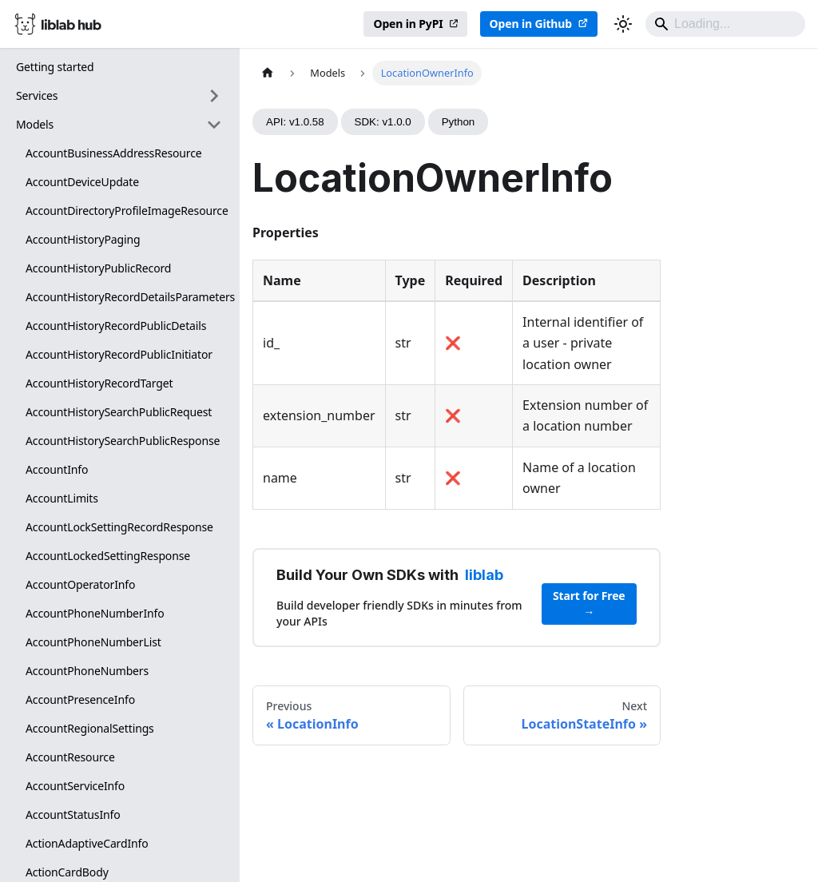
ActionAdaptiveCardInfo (87, 843)
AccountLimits (62, 498)
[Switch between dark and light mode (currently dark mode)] (623, 24)
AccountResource (70, 757)
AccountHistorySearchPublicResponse (123, 440)
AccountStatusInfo (73, 814)
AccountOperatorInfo (80, 584)
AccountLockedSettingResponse (108, 555)
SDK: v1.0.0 (383, 122)
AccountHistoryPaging (83, 239)
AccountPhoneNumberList (93, 642)
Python (458, 122)
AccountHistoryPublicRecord (98, 268)
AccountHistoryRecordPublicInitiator (119, 354)
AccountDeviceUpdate (82, 181)
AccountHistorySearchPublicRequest (119, 411)
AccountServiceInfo (75, 785)
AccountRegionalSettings (90, 728)
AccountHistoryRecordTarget (99, 383)
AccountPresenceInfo (80, 699)
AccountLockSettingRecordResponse (119, 526)
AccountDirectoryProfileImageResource (127, 210)
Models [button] (35, 124)
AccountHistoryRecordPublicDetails (116, 325)
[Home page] (267, 73)
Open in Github (531, 23)
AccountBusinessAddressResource (114, 153)
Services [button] (37, 95)
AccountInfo (57, 469)
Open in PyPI (408, 23)
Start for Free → (589, 603)
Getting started (55, 66)
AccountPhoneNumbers (87, 670)
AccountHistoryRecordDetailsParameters (129, 296)
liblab (484, 574)
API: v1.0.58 (295, 122)
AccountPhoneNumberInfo (95, 613)
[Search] (725, 24)
